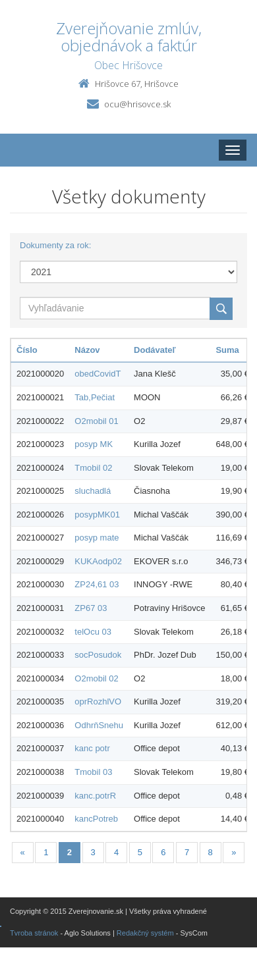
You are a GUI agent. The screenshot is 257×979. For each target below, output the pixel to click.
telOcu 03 (92, 632)
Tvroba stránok (34, 933)
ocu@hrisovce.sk (137, 104)
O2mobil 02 (96, 678)
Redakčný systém (145, 933)
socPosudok (97, 655)
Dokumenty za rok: (55, 245)
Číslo (27, 350)
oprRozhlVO (97, 701)
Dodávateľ (155, 350)
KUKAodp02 (98, 561)
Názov (87, 350)
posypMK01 (97, 514)
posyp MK (93, 444)
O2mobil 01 (96, 421)
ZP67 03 (90, 608)
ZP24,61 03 (96, 584)
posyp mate (96, 537)
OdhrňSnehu (98, 725)
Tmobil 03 (93, 772)
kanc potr (91, 748)
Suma (227, 350)
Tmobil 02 (93, 468)
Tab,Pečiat (94, 397)
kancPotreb (96, 819)
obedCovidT (97, 374)
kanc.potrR (95, 796)
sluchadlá (92, 491)
